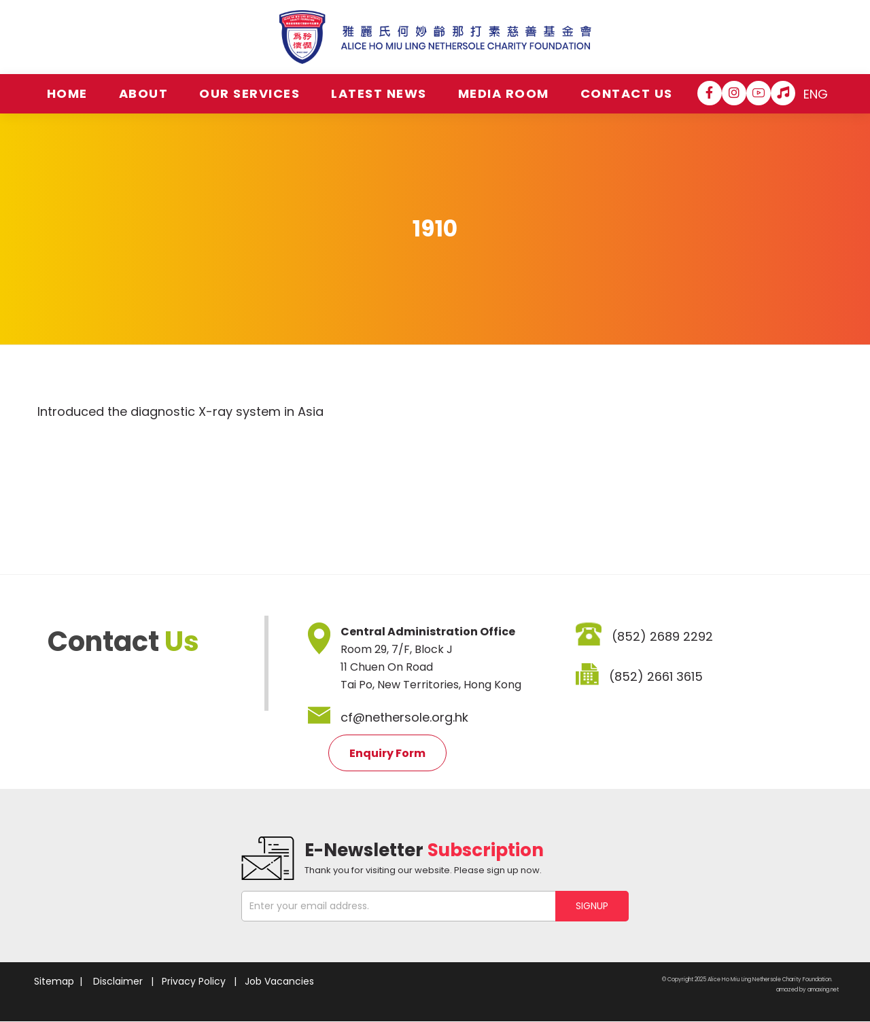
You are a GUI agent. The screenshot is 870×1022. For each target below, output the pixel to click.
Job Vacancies (279, 981)
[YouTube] (758, 93)
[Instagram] (734, 93)
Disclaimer (118, 981)
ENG (815, 94)
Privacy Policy (194, 981)
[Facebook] (709, 93)
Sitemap (54, 981)
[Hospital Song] (783, 93)
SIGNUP (592, 906)
